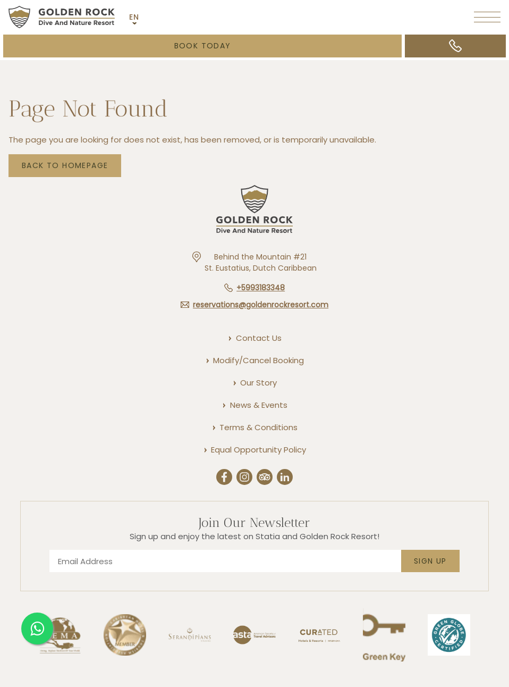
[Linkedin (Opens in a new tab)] (285, 478)
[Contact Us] (258, 338)
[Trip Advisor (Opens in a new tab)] (265, 478)
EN (134, 17)
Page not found (88, 110)
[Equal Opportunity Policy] (258, 449)
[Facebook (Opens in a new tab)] (224, 478)
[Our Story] (258, 382)
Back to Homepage (65, 167)
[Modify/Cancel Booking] (258, 360)
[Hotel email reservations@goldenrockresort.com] (254, 304)
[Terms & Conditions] (258, 427)
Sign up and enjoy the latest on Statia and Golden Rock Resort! (254, 536)
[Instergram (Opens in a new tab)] (244, 478)
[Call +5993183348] (455, 46)
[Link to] (319, 660)
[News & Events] (258, 404)
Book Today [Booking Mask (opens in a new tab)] (202, 45)
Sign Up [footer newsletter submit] (430, 561)
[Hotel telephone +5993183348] (254, 287)
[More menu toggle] (487, 17)
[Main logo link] (62, 17)
